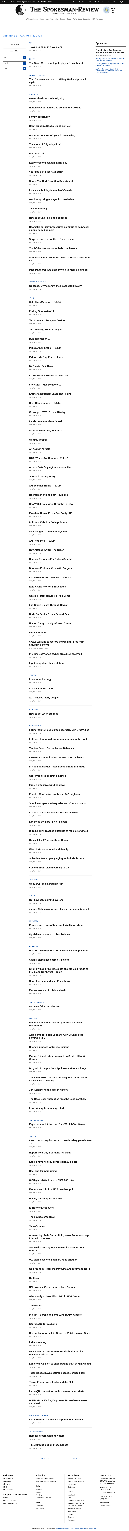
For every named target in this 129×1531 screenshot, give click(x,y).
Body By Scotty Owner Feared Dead (49, 614)
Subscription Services (43, 1498)
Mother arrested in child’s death (47, 990)
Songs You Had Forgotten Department (51, 181)
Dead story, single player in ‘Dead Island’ (52, 199)
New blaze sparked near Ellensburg (49, 981)
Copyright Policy (92, 1528)
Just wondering (38, 208)
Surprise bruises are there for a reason (51, 239)
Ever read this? (38, 153)
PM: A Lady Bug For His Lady (46, 357)
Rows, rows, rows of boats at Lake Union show (56, 925)
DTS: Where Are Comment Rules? (48, 458)
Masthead (71, 1495)
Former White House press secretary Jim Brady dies (59, 730)
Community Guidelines (62, 1528)
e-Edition (90, 2)
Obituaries (34, 880)
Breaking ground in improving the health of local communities (110, 64)
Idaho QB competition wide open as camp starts (56, 1391)
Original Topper (38, 439)
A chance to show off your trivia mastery (52, 135)
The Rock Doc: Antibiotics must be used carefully (57, 1099)
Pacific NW (33, 946)
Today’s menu (37, 1226)
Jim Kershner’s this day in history (48, 1089)
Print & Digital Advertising (77, 1481)
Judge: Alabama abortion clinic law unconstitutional (59, 909)
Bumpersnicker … (39, 338)
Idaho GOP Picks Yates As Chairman (50, 577)
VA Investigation (32, 19)
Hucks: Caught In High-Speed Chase (50, 623)
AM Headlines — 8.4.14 (42, 540)
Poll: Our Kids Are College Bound (48, 522)
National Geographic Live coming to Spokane (55, 107)
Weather (43, 2)
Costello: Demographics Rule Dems (49, 595)
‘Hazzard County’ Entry (42, 476)
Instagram (7, 1481)
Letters (32, 675)
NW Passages (98, 19)
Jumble (70, 1514)
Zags (69, 19)
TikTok (6, 1484)
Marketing (34, 710)
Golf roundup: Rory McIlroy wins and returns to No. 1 (59, 1268)
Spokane (33, 1018)
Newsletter (8, 1490)
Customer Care (106, 2)
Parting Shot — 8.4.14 (41, 311)
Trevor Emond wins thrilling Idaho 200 (51, 1382)
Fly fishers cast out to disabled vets (49, 934)
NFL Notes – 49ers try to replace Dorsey (52, 1287)
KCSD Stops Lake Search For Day (48, 375)
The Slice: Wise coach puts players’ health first (56, 63)
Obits (50, 2)
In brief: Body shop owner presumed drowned (55, 654)
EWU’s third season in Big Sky (46, 98)
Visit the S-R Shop (9, 1500)
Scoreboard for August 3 (43, 1324)
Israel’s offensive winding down (47, 785)
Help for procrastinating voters (46, 1435)
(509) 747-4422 (105, 1499)
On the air (34, 1278)
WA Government (36, 1432)
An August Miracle (39, 449)
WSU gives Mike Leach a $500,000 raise (51, 1180)
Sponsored (102, 43)
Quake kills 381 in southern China (48, 840)
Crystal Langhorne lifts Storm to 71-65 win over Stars (59, 1333)
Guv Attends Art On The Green (46, 550)
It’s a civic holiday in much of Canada (50, 190)
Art (30, 43)
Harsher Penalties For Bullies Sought (50, 559)
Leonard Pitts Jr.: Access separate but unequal (56, 1419)
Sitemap (38, 1492)
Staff (69, 1498)
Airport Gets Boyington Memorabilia (50, 467)
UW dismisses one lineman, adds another (53, 1259)
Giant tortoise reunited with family (48, 849)
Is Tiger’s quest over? (41, 1207)
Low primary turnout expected (46, 1108)
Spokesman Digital (74, 1478)
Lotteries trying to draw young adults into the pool (58, 739)
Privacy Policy (83, 1528)
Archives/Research (74, 1509)
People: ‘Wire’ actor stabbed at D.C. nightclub (55, 794)
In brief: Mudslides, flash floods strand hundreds (57, 766)
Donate (5, 1498)
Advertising (73, 1475)
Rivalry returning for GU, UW (45, 1198)
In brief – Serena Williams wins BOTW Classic (55, 1314)
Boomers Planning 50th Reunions (48, 494)
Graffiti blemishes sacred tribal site (49, 959)
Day (5, 69)
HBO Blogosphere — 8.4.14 (44, 403)
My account (123, 2)
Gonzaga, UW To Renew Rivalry (47, 412)
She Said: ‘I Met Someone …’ (45, 384)
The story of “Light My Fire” (45, 144)
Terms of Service (74, 1528)
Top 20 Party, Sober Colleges (45, 329)
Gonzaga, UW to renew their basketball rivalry (55, 286)
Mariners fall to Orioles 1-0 (44, 1006)
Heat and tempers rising (43, 1171)
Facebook (8, 1478)
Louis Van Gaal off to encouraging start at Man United (60, 1363)
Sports (24, 2)
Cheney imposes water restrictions (49, 1047)
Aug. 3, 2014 (15, 44)
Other (32, 896)
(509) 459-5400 (105, 1505)
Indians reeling (37, 1342)
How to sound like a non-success (48, 217)
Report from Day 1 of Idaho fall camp (50, 1152)
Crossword (71, 1517)
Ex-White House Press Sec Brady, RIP (50, 513)
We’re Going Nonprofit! (82, 19)
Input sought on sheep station (46, 663)
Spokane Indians (36, 1120)
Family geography (39, 116)
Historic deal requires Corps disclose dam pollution (58, 950)
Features (33, 94)
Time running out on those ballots (48, 1445)
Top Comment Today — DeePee (47, 320)
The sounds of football (42, 1217)
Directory (38, 1495)
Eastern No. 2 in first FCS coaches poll (51, 1189)
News (19, 2)
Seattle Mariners (37, 1002)
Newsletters (82, 2)
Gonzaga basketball (38, 282)
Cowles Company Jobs (76, 1500)
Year (5, 57)
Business (31, 2)
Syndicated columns (38, 1415)
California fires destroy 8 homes (47, 775)
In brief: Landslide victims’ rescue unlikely (53, 812)
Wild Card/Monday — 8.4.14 (45, 302)
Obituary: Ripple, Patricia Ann (46, 883)
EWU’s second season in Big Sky (48, 162)
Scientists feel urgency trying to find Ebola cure (56, 858)
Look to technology (40, 679)
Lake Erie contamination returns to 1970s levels (56, 757)
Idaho (31, 298)
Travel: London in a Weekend (46, 47)
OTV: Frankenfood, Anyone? (45, 430)
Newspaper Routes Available (45, 1481)
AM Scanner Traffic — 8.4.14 (45, 485)
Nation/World (35, 726)
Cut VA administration (41, 688)
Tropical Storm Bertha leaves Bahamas (51, 748)
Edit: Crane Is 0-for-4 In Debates (47, 586)
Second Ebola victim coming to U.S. (49, 867)
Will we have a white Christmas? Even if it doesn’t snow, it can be (110, 59)
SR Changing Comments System (48, 531)
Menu (4, 2)
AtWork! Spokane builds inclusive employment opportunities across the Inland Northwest (109, 71)
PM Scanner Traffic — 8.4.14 (45, 348)
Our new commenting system (46, 900)
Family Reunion (38, 632)
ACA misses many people (44, 697)
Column (32, 59)
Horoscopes (72, 1520)
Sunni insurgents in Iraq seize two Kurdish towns (57, 803)
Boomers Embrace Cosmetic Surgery (50, 568)
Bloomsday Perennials (49, 19)
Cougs (62, 19)
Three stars (35, 1305)
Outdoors (33, 921)
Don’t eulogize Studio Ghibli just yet (50, 126)
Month (6, 63)
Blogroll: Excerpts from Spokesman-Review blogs (57, 1068)
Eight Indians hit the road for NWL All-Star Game (57, 1124)
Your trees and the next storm (46, 172)
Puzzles (75, 2)
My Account (39, 1508)
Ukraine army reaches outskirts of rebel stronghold (58, 831)
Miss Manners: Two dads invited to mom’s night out (58, 269)
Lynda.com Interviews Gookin (46, 421)
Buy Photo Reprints (10, 1503)
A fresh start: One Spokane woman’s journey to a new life (110, 51)
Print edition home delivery (45, 1478)
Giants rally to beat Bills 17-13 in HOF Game (54, 1296)
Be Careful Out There (41, 366)
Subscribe (116, 2)
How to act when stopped (43, 713)
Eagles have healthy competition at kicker (53, 1161)
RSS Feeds (72, 1511)
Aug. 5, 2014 (14, 51)
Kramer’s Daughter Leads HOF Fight (50, 393)
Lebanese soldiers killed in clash (48, 821)
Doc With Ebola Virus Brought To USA (51, 504)
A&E (37, 2)
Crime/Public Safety (38, 75)
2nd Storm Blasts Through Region (48, 605)
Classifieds (97, 2)
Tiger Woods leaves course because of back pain (57, 1372)
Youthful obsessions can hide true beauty (53, 248)
